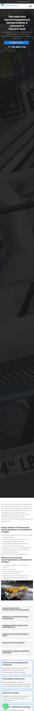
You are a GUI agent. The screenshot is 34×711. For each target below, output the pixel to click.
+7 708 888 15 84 (23, 2)
